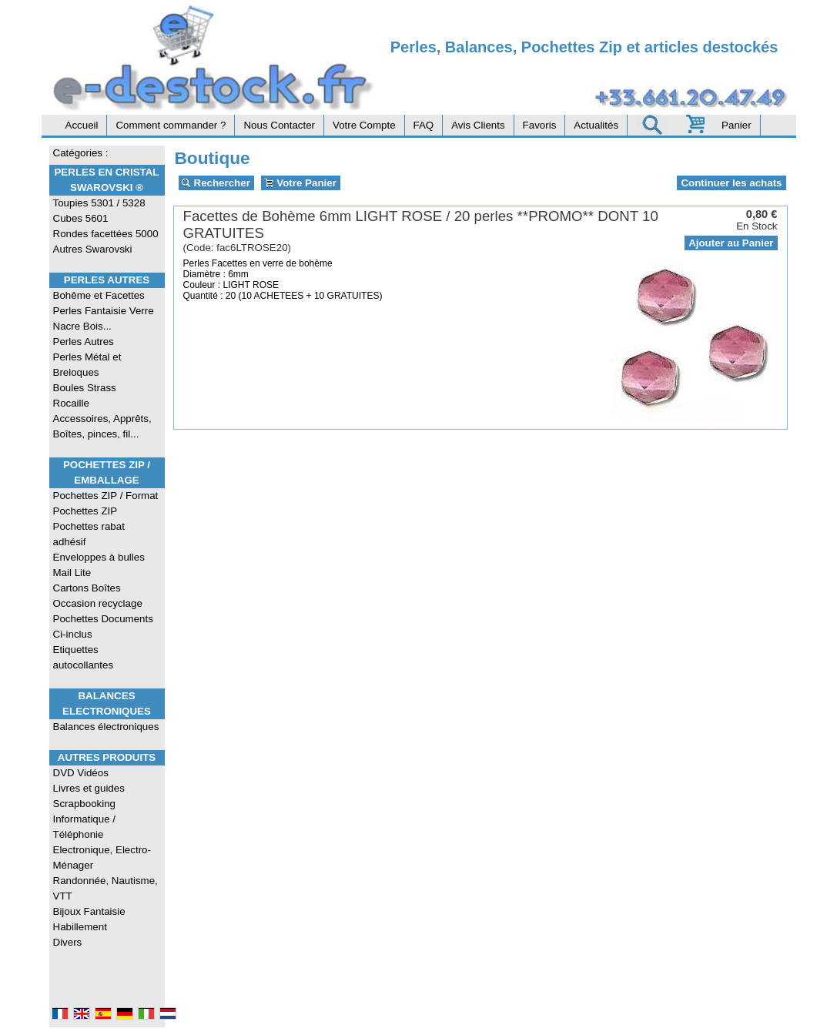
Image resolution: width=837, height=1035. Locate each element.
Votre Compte (364, 125)
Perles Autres (106, 280)
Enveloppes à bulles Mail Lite (99, 564)
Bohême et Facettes (99, 295)
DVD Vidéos (81, 773)
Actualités (596, 125)
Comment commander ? (171, 125)
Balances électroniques (106, 726)
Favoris (540, 125)
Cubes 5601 (81, 218)
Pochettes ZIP (85, 511)
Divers (67, 942)
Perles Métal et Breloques (87, 364)
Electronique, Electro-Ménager (102, 857)
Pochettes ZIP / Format (106, 495)
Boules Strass (84, 388)
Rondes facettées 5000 (106, 233)
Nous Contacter (279, 125)
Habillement (80, 927)
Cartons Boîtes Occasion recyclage (97, 595)
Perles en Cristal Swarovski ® (106, 179)
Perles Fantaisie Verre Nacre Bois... (103, 318)
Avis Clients (477, 125)
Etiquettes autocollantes (83, 657)
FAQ (423, 125)
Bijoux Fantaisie (89, 911)
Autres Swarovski (92, 249)
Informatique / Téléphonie (84, 826)
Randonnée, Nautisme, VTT (105, 888)
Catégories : (81, 153)
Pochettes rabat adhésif (89, 534)
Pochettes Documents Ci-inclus (103, 626)
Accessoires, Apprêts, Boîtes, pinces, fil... (102, 426)
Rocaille (71, 403)
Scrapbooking (84, 803)
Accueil (82, 125)
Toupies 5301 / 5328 (99, 203)
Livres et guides (89, 788)
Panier (736, 125)
